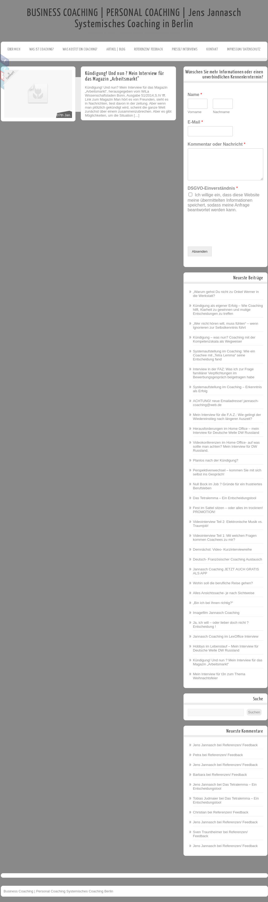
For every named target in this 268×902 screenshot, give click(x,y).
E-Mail (195, 122)
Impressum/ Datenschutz (244, 49)
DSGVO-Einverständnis (213, 188)
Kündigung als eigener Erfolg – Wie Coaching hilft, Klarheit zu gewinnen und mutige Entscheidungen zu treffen (228, 310)
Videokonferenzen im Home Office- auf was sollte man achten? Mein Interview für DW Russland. (226, 446)
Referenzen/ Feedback (148, 49)
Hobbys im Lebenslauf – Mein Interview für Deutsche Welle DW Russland (226, 648)
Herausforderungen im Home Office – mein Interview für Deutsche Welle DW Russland (226, 431)
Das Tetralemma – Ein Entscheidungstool (225, 498)
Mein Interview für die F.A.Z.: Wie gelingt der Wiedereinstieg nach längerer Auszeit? (227, 417)
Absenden (200, 251)
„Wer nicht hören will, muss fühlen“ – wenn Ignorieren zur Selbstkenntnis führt (225, 325)
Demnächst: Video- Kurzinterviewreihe (222, 549)
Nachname (221, 112)
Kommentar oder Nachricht (217, 144)
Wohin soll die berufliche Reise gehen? (223, 583)
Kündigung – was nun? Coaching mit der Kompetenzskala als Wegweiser (224, 339)
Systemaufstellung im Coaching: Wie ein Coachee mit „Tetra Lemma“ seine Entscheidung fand (224, 355)
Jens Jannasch (204, 745)
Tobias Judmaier (205, 798)
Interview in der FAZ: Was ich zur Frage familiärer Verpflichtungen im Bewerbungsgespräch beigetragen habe (224, 373)
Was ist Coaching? (41, 49)
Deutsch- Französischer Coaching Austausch (227, 559)
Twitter (4, 68)
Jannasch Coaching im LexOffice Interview (225, 636)
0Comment (10, 75)
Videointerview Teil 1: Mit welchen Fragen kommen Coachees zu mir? (225, 538)
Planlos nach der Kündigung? (215, 460)
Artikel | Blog (115, 49)
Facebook (4, 60)
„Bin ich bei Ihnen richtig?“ (213, 603)
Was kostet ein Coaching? (80, 49)
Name (195, 94)
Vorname (195, 112)
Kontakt (212, 49)
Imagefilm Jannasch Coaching (216, 613)
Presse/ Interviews (185, 49)
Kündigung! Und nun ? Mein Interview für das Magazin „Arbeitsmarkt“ (124, 76)
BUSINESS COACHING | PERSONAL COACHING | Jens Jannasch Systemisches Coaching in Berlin (134, 18)
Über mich (13, 49)
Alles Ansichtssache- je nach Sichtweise (224, 593)
